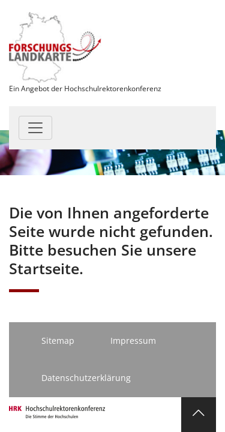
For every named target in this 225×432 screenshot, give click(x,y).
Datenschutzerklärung (86, 377)
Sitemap (57, 340)
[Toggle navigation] (35, 128)
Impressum (133, 340)
